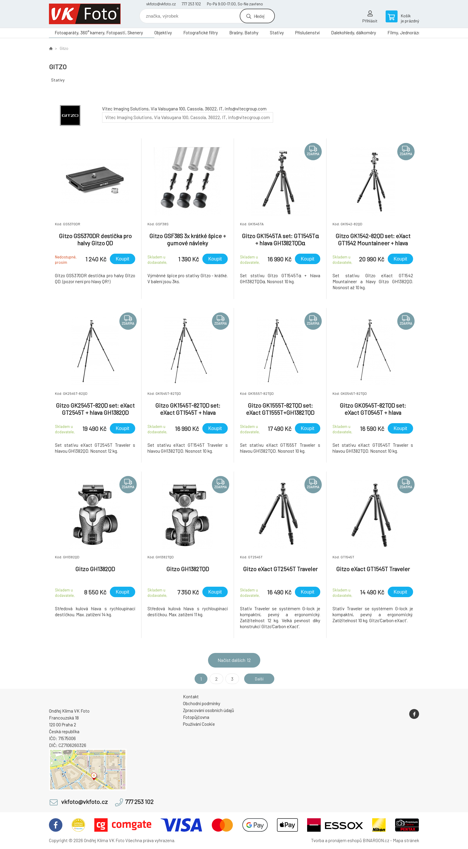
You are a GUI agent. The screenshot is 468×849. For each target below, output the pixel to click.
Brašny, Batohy (243, 32)
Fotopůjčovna (196, 717)
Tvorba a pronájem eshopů (336, 840)
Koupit (122, 258)
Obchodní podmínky (201, 703)
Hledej (259, 16)
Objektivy (163, 32)
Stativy (277, 32)
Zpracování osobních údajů (208, 710)
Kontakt (191, 696)
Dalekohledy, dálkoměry (353, 32)
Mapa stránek (406, 840)
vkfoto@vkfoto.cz (161, 3)
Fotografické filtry (200, 32)
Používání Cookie (199, 724)
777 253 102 (191, 3)
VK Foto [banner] (85, 14)
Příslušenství (307, 32)
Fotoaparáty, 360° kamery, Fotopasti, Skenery (99, 32)
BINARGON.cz (376, 840)
